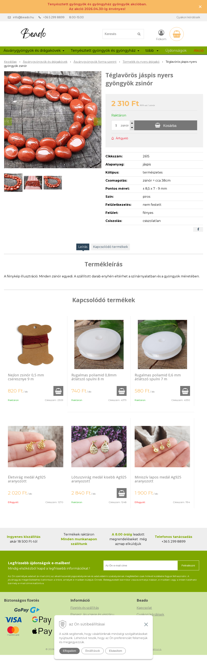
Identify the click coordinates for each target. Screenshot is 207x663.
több (151, 50)
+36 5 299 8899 (53, 17)
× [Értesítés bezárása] (200, 6)
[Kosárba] (165, 125)
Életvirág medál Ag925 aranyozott (27, 479)
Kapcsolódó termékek (110, 247)
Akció (199, 50)
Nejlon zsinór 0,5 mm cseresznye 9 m (26, 377)
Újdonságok (176, 50)
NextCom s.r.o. (153, 649)
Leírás (82, 247)
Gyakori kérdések (188, 17)
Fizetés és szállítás (84, 608)
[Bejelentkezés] (161, 34)
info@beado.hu (23, 17)
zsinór (125, 125)
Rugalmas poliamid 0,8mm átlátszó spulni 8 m (94, 377)
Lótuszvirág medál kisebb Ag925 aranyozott (98, 479)
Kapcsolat (144, 608)
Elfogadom (69, 650)
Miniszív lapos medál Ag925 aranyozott (158, 479)
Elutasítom (115, 650)
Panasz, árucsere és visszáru (92, 614)
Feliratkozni (188, 565)
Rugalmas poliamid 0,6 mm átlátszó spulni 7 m (158, 377)
